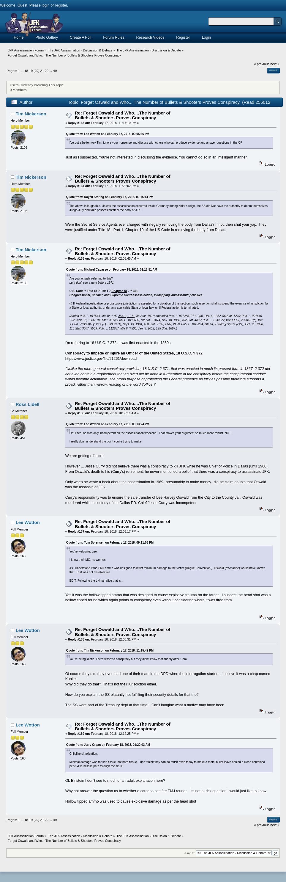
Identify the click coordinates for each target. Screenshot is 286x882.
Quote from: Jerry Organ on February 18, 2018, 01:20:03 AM (108, 744)
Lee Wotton (28, 522)
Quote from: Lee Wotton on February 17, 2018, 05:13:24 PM (107, 424)
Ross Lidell (27, 404)
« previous (261, 64)
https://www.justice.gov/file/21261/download (101, 359)
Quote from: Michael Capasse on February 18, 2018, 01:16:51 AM (111, 269)
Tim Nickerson (31, 113)
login (45, 5)
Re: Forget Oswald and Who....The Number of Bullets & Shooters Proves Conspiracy (122, 115)
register (61, 5)
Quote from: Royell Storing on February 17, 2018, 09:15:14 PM (109, 197)
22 (46, 71)
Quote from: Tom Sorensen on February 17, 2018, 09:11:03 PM (110, 542)
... (22, 71)
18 (26, 71)
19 (31, 71)
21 (42, 71)
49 (55, 71)
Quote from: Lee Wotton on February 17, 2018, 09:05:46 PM (107, 134)
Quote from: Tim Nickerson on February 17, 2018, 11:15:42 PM (110, 650)
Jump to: (189, 853)
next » (274, 64)
